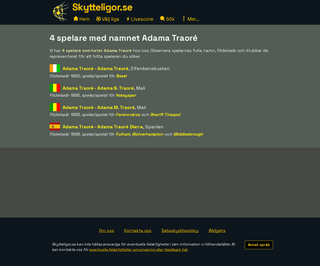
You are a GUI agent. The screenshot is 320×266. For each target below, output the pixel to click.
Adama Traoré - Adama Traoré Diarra (103, 127)
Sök (167, 19)
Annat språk (259, 244)
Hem (82, 19)
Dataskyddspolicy (180, 230)
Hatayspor (126, 95)
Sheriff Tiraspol (165, 114)
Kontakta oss (137, 230)
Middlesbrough (188, 134)
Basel (121, 75)
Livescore (139, 19)
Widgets (217, 230)
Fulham (123, 134)
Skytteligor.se (102, 7)
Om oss (106, 230)
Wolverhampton (147, 134)
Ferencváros (128, 114)
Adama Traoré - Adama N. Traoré (98, 88)
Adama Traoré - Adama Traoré (95, 68)
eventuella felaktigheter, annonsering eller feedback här (138, 249)
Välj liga (107, 19)
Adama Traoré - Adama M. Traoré (99, 107)
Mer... (190, 19)
